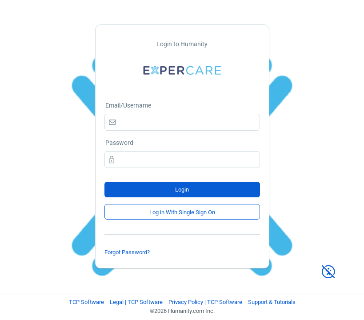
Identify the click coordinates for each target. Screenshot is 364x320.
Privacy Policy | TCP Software (205, 302)
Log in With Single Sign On (182, 212)
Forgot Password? (127, 252)
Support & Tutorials (272, 302)
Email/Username (128, 105)
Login (182, 189)
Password (119, 142)
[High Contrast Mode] (328, 268)
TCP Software (86, 302)
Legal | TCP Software (136, 302)
